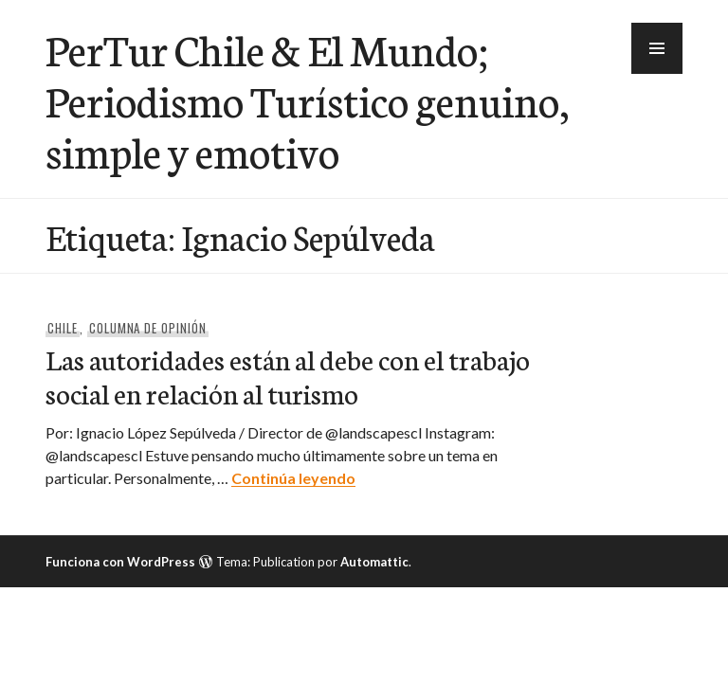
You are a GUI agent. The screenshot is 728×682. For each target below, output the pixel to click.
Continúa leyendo (293, 478)
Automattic (374, 561)
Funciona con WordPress (120, 561)
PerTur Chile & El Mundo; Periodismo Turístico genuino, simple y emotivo (307, 99)
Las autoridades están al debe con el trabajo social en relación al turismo (288, 375)
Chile (62, 327)
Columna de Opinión (148, 327)
